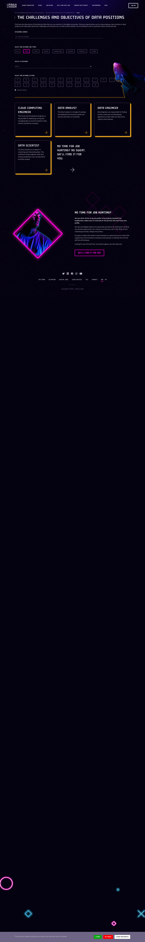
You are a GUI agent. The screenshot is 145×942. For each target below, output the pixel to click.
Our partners (96, 5)
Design (70, 51)
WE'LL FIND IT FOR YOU (89, 252)
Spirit (40, 5)
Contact (94, 280)
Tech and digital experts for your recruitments (29, 12)
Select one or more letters (25, 76)
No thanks (108, 937)
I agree (97, 937)
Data (26, 51)
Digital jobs (63, 280)
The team (41, 280)
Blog (106, 5)
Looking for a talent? (81, 5)
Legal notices (77, 280)
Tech (36, 51)
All (17, 51)
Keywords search (21, 32)
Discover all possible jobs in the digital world (60, 12)
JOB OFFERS (49, 5)
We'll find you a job (63, 5)
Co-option (52, 280)
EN (102, 280)
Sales (46, 51)
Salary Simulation (28, 5)
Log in (133, 6)
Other (94, 51)
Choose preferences (122, 937)
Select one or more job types (25, 47)
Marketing (58, 51)
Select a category (21, 62)
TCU (87, 280)
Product (82, 51)
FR (106, 280)
